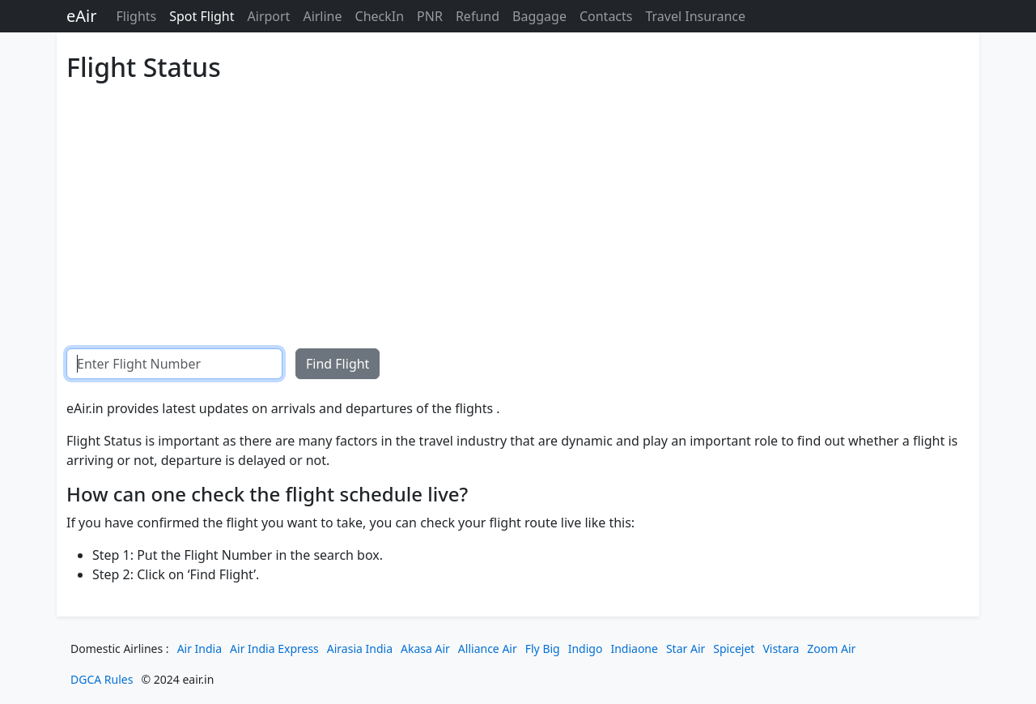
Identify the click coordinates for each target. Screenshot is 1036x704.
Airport (269, 16)
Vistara (780, 648)
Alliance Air (487, 648)
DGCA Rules (101, 679)
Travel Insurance (695, 16)
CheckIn (380, 16)
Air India (199, 648)
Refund (477, 16)
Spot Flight (201, 16)
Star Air (685, 648)
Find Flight (337, 364)
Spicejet (733, 648)
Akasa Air (425, 648)
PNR (430, 16)
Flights (136, 16)
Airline (322, 16)
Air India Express (274, 648)
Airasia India (360, 648)
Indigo (585, 648)
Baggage (539, 16)
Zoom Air (831, 648)
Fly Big (542, 648)
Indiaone (634, 648)
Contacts (606, 16)
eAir (81, 16)
